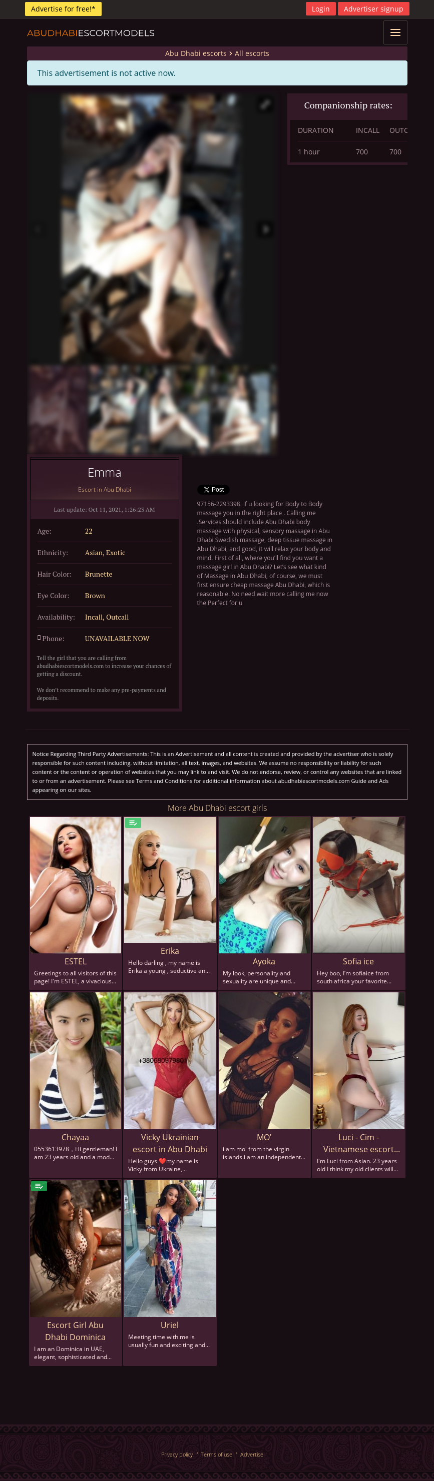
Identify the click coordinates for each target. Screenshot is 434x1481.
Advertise (251, 1454)
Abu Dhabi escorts (196, 53)
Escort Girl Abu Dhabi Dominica (75, 1331)
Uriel (170, 1325)
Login (321, 8)
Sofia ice (358, 961)
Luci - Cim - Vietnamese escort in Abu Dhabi (358, 1143)
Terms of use (216, 1454)
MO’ (264, 1137)
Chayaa (75, 1137)
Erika (170, 950)
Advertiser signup (373, 8)
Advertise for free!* (63, 8)
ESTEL (76, 961)
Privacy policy (177, 1454)
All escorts (252, 53)
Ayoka (264, 961)
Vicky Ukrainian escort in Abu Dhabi (170, 1143)
